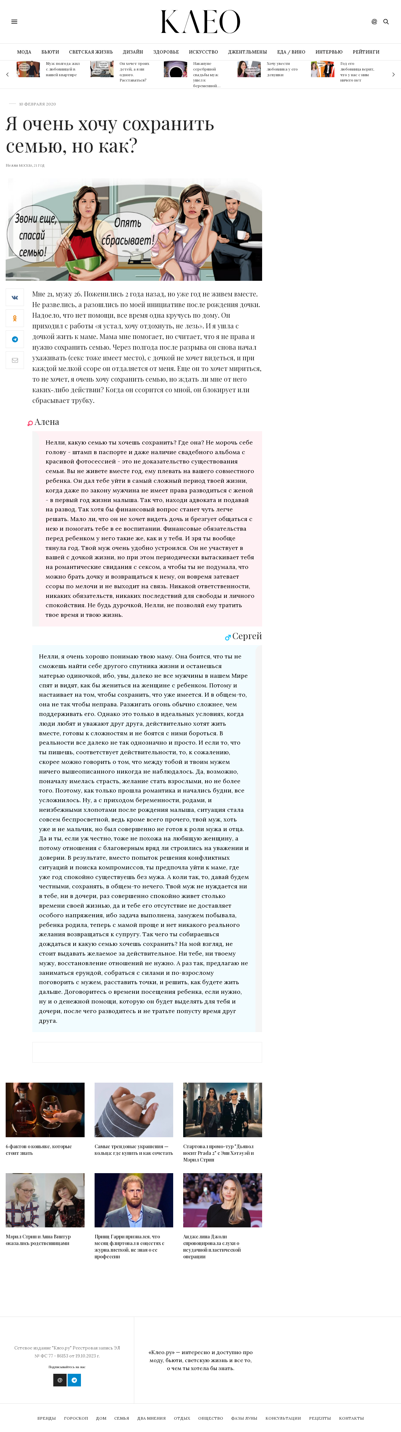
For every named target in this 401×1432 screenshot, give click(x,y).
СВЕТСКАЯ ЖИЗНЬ (91, 52)
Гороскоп (76, 1418)
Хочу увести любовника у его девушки (282, 69)
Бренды (46, 1418)
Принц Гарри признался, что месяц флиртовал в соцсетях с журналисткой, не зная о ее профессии (129, 1246)
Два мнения (151, 1418)
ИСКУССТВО (203, 52)
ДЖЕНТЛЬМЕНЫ (247, 52)
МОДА (24, 52)
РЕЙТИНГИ (366, 52)
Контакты (351, 1418)
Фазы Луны (244, 1418)
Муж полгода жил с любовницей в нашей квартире (63, 69)
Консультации (283, 1418)
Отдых (182, 1418)
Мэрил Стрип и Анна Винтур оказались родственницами (38, 1239)
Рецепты (320, 1418)
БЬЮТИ (50, 52)
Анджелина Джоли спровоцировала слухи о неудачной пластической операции (212, 1246)
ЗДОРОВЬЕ (166, 52)
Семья (121, 1418)
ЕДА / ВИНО (291, 52)
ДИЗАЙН (133, 52)
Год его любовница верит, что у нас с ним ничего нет (357, 72)
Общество (210, 1418)
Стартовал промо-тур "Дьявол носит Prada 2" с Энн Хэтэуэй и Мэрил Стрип (218, 1153)
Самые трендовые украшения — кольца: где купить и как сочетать (134, 1149)
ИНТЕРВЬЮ (329, 52)
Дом (101, 1418)
